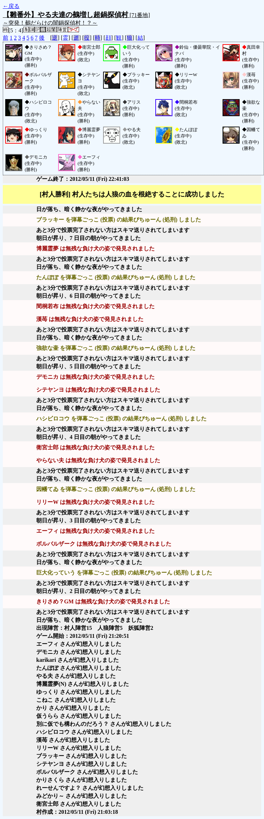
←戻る (11, 6)
